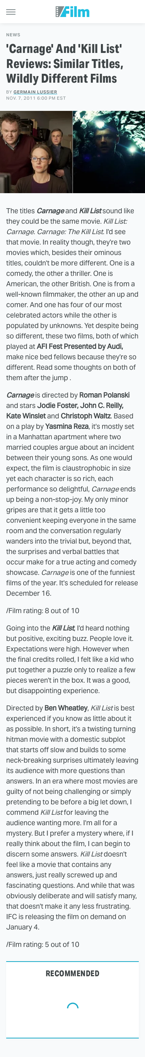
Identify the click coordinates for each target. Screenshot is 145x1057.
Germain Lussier (35, 92)
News (13, 34)
